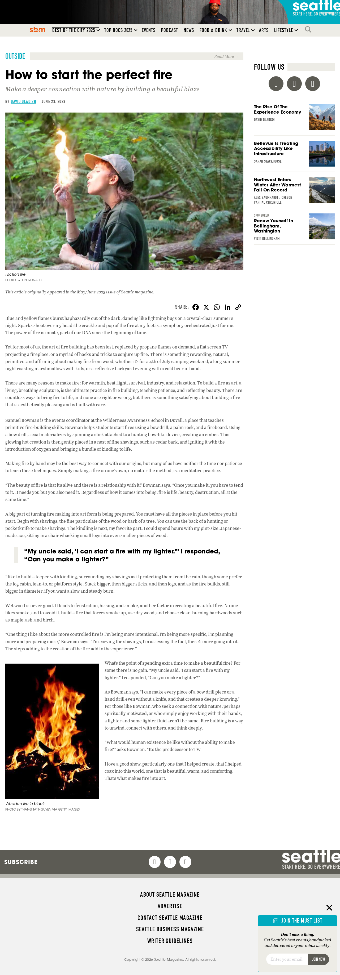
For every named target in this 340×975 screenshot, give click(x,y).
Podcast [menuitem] (169, 30)
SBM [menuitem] (37, 29)
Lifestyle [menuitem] (283, 30)
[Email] (287, 959)
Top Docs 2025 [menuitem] (118, 30)
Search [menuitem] (309, 29)
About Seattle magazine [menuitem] (170, 894)
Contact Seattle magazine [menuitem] (170, 918)
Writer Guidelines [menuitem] (170, 941)
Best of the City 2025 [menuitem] (73, 30)
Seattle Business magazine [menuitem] (170, 929)
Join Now (318, 959)
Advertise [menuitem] (170, 906)
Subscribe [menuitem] (20, 862)
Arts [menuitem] (264, 30)
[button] (98, 30)
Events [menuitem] (149, 30)
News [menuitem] (189, 30)
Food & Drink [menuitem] (213, 30)
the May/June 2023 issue (93, 291)
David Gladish (23, 101)
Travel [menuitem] (243, 30)
